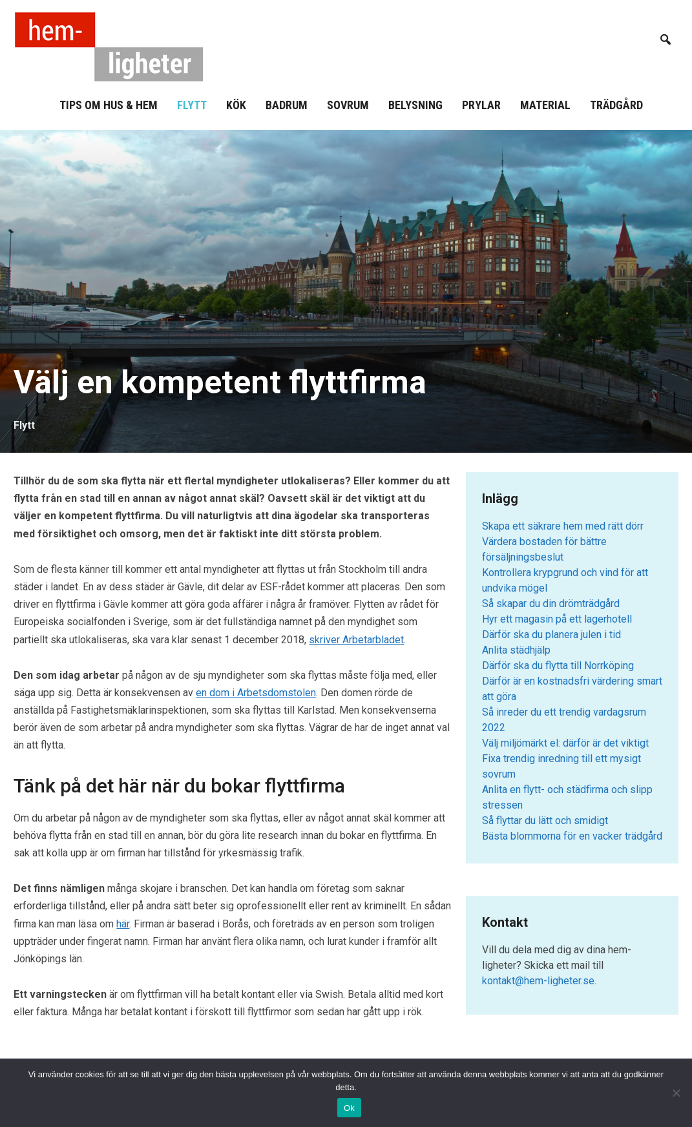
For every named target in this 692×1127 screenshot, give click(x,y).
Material (545, 105)
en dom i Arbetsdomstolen (256, 693)
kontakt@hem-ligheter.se (538, 981)
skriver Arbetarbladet (356, 640)
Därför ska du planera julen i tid (551, 634)
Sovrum (348, 105)
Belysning (415, 105)
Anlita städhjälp (516, 650)
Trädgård (616, 105)
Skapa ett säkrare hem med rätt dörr (563, 526)
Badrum (287, 105)
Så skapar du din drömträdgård (551, 603)
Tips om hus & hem (108, 105)
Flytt (192, 105)
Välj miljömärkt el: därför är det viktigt (565, 743)
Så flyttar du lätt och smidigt (545, 820)
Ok (349, 1108)
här (122, 924)
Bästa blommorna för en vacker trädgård (572, 836)
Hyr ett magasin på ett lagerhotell (557, 619)
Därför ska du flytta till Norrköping (558, 665)
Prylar (481, 105)
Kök (236, 105)
